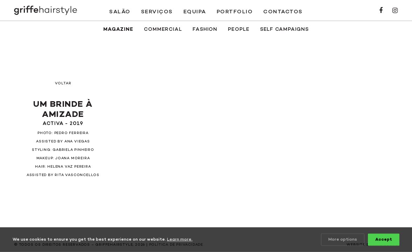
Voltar (63, 84)
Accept (383, 239)
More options (342, 239)
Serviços (157, 12)
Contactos (283, 12)
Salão (120, 12)
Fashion (205, 30)
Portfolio (235, 12)
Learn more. (180, 239)
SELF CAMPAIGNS (284, 30)
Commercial (163, 30)
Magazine (118, 30)
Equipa (194, 12)
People (238, 30)
